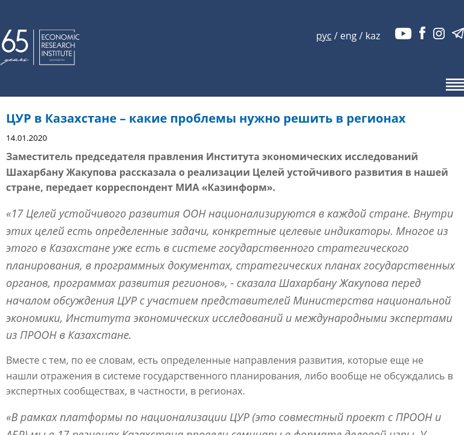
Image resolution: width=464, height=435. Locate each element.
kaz (373, 35)
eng (348, 35)
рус (323, 35)
